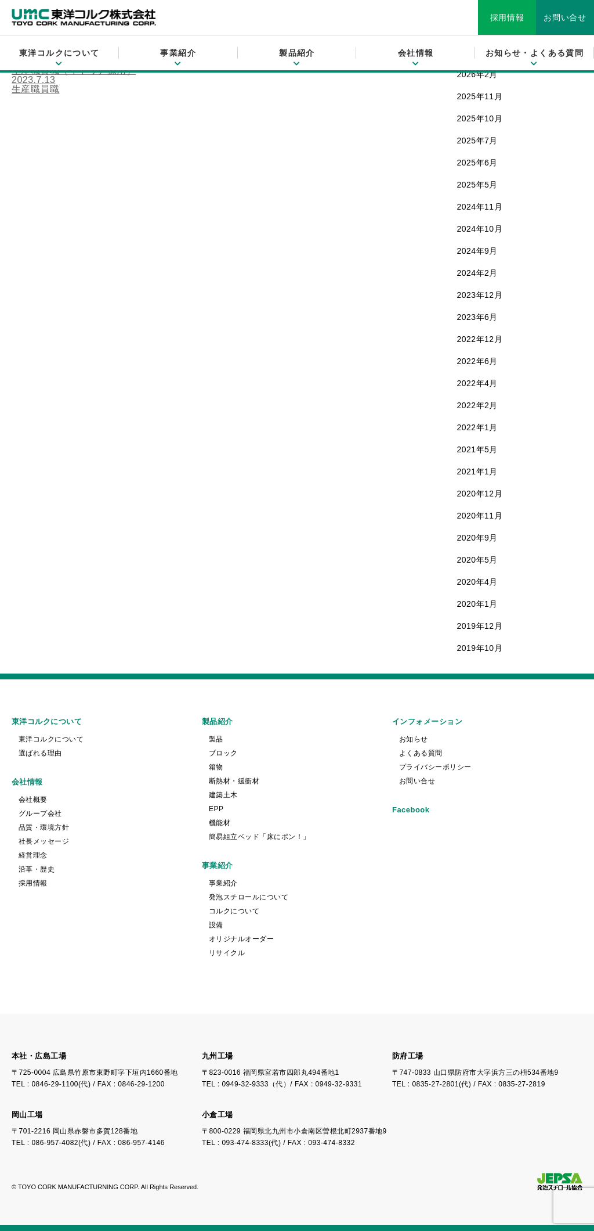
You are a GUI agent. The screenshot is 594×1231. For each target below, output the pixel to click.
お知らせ (413, 739)
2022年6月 (477, 361)
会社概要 (33, 800)
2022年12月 (480, 339)
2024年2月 (477, 273)
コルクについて (234, 911)
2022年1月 (477, 427)
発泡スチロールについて (248, 897)
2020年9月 (477, 537)
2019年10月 (480, 648)
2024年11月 (480, 206)
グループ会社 (40, 813)
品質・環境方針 (44, 827)
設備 (216, 925)
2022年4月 (477, 383)
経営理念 (33, 855)
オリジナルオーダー (241, 939)
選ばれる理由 (40, 753)
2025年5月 (477, 184)
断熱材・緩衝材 (234, 781)
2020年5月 (477, 559)
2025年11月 (480, 96)
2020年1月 (477, 604)
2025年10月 (480, 118)
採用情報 (507, 17)
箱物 (216, 767)
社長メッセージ (44, 841)
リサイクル (227, 953)
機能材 (219, 823)
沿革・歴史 (37, 869)
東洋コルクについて (51, 739)
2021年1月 (477, 471)
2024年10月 (480, 228)
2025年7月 (477, 140)
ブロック (223, 753)
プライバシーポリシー (435, 767)
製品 (216, 739)
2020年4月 (477, 581)
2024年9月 (477, 250)
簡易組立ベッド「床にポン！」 (259, 837)
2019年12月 (480, 626)
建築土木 (223, 795)
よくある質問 (421, 753)
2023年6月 (477, 317)
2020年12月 (480, 493)
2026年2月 (477, 74)
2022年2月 (477, 405)
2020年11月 (480, 515)
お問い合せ (565, 17)
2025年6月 (477, 162)
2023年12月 (480, 295)
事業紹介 (223, 883)
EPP (216, 809)
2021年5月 (477, 449)
